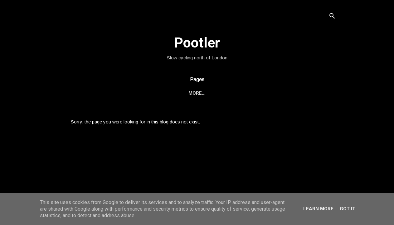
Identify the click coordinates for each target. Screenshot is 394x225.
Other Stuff (215, 93)
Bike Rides (175, 93)
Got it (347, 209)
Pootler (197, 42)
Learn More (318, 209)
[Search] (332, 17)
